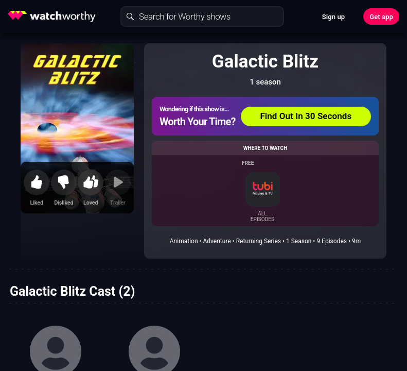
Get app (381, 17)
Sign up (333, 17)
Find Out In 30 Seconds (305, 116)
